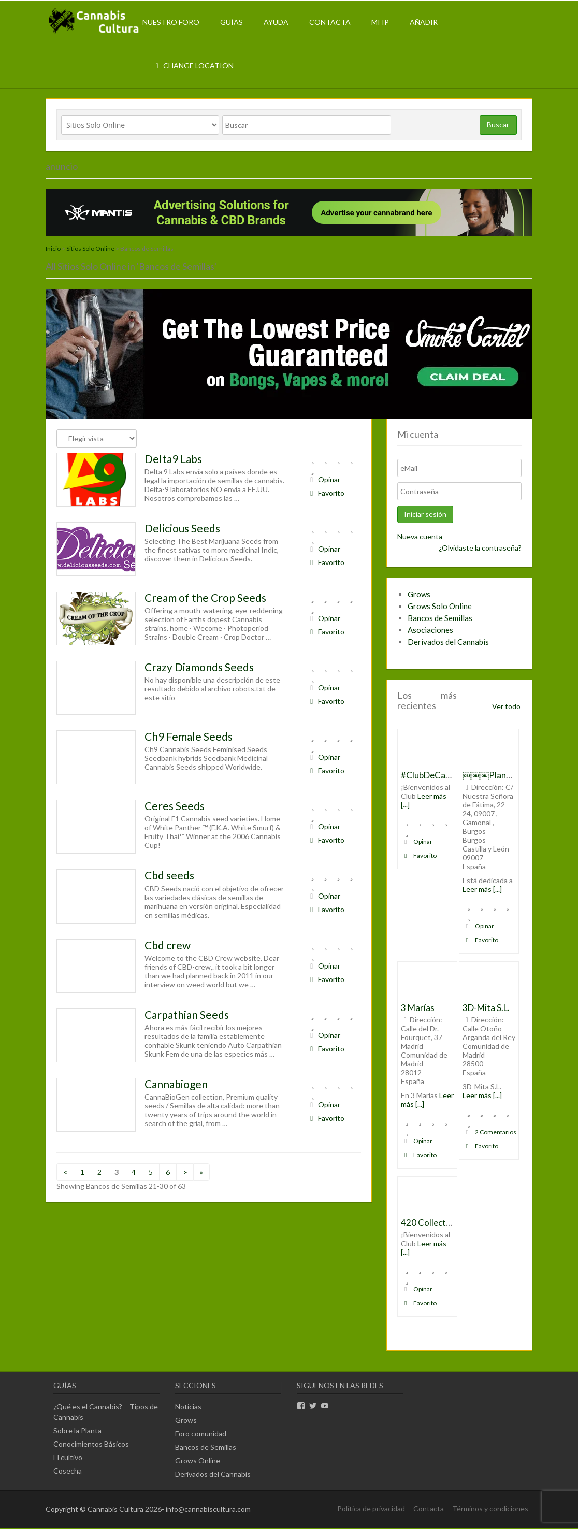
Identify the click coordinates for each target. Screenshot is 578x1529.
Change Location (193, 65)
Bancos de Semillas (440, 618)
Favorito (325, 492)
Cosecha (67, 1470)
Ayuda (276, 22)
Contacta (330, 22)
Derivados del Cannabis (448, 641)
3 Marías (418, 1007)
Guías (231, 22)
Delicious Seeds (182, 528)
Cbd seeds (169, 875)
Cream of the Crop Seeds (205, 597)
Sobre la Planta (77, 1430)
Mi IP (380, 22)
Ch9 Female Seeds (188, 736)
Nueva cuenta (419, 536)
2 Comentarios (490, 1132)
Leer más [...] (482, 889)
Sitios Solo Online (90, 248)
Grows (419, 594)
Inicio (53, 248)
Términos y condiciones (490, 1508)
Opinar (323, 479)
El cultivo (67, 1457)
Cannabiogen (176, 1083)
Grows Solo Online (440, 606)
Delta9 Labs (173, 458)
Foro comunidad (200, 1433)
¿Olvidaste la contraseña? (480, 547)
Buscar (498, 124)
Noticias (188, 1406)
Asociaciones (430, 629)
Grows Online (197, 1460)
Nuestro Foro (170, 22)
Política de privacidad (371, 1508)
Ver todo (506, 706)
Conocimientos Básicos (91, 1443)
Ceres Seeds (174, 805)
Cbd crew (167, 945)
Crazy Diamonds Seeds (199, 666)
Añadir (424, 22)
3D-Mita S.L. (486, 1007)
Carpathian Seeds (186, 1014)
